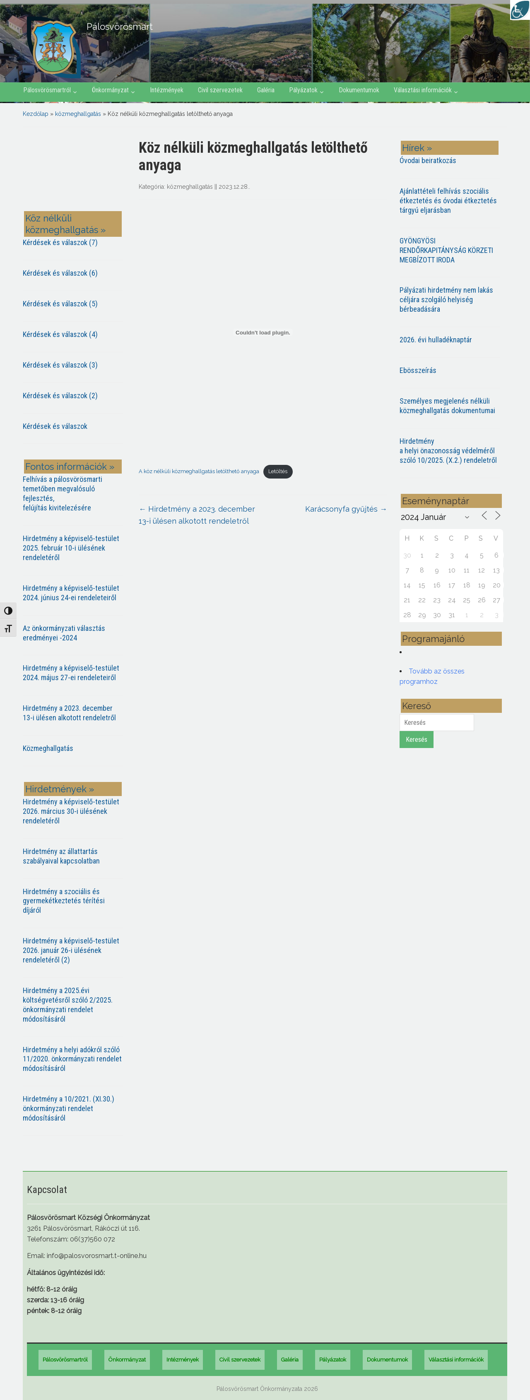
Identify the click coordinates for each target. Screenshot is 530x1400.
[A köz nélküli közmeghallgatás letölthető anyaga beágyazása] (263, 332)
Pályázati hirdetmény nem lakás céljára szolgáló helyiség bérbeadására (446, 299)
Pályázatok (303, 90)
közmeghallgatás (78, 114)
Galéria (266, 90)
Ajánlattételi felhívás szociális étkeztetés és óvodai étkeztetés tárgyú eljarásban (448, 200)
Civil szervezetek (220, 90)
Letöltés (277, 471)
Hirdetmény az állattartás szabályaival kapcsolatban (61, 856)
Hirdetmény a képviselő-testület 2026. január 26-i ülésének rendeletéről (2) (71, 950)
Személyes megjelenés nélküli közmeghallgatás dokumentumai (447, 406)
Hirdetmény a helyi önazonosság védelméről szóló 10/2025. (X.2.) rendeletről (448, 450)
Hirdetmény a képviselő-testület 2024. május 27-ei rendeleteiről (71, 673)
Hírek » (417, 147)
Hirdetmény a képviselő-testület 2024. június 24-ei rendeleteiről (71, 593)
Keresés (416, 739)
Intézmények (166, 90)
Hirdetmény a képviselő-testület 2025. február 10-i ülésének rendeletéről (71, 548)
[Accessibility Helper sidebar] (520, 10)
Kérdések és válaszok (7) (60, 242)
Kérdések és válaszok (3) (60, 365)
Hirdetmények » (59, 789)
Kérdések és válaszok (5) (60, 303)
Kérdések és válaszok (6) (60, 273)
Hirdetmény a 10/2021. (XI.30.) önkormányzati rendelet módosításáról (68, 1108)
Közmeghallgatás (48, 748)
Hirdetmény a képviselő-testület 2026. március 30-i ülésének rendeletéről (71, 811)
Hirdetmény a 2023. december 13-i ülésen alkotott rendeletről (69, 713)
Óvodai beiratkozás (428, 160)
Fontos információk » (69, 466)
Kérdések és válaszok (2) (60, 395)
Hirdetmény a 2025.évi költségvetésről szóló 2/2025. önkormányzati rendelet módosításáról (68, 1004)
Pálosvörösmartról (47, 90)
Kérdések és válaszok (55, 426)
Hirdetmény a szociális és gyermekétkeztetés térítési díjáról (64, 901)
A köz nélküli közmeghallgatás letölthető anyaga (199, 471)
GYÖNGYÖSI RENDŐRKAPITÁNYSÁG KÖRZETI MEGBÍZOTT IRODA (446, 250)
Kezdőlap (35, 114)
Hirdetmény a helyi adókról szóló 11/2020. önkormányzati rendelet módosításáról (72, 1059)
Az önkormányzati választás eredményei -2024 (64, 633)
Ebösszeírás (418, 370)
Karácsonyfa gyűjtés (346, 509)
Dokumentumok (359, 90)
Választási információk (423, 90)
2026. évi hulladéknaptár (436, 339)
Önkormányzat (110, 90)
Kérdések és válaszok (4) (60, 334)
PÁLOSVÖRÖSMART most (74, 171)
